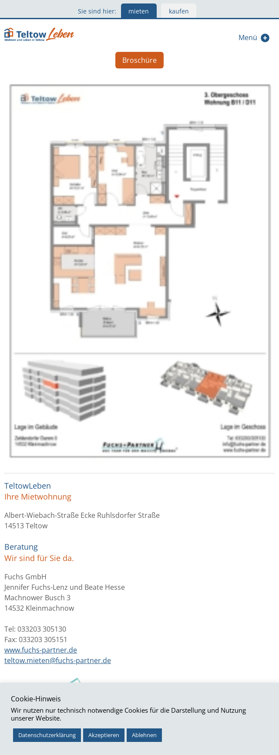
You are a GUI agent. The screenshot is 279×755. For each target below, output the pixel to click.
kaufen (179, 11)
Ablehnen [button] (144, 735)
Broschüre (139, 60)
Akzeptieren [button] (103, 735)
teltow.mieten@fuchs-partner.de (57, 660)
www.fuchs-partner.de (40, 650)
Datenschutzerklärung (47, 735)
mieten (138, 11)
